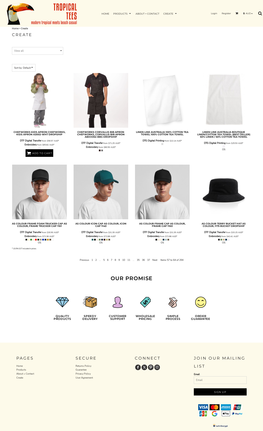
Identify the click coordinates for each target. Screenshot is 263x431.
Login (214, 13)
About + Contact (25, 373)
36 (143, 260)
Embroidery (31, 144)
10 (123, 260)
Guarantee (81, 369)
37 (148, 260)
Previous (84, 260)
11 (128, 260)
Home (15, 28)
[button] (236, 13)
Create (19, 377)
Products (21, 369)
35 (138, 260)
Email (197, 374)
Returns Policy (83, 366)
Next (154, 260)
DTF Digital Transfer (30, 140)
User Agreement (84, 377)
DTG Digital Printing (153, 140)
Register (226, 13)
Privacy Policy (83, 373)
